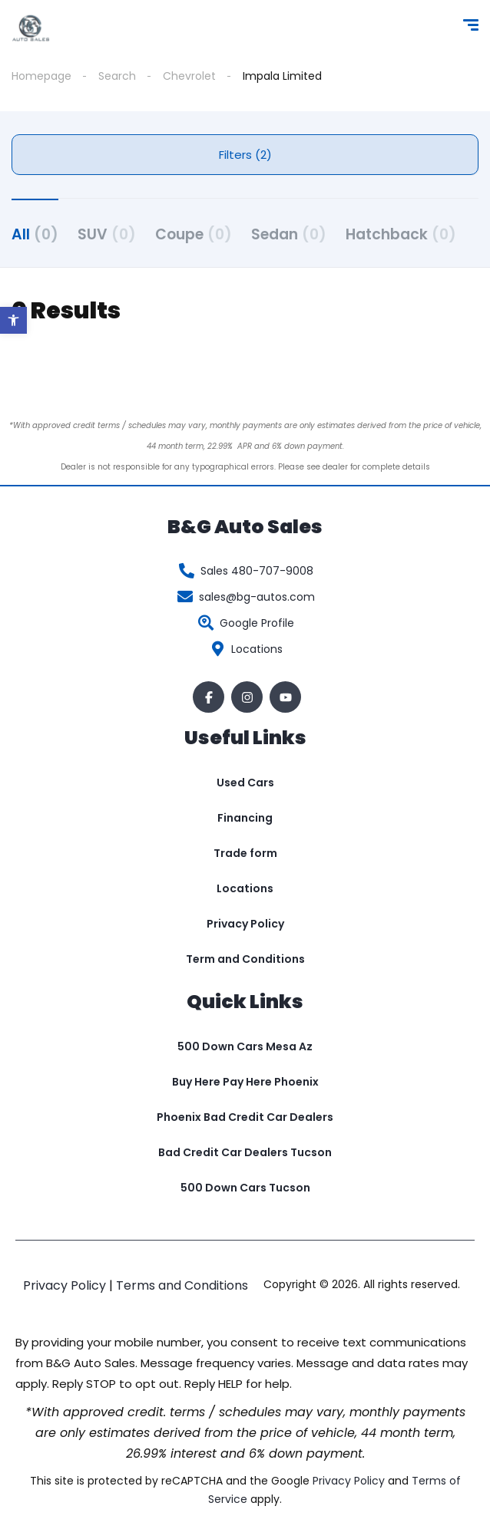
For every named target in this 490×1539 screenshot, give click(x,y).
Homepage (41, 76)
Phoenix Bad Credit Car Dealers (245, 1117)
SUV (107, 234)
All (35, 234)
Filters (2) (245, 155)
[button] (13, 320)
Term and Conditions (245, 959)
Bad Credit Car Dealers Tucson (245, 1152)
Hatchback (401, 234)
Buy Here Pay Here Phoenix (245, 1081)
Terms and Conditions (182, 1285)
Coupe (193, 234)
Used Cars (245, 782)
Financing (245, 818)
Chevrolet (189, 76)
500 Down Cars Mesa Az (245, 1046)
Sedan (288, 234)
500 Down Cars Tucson (245, 1187)
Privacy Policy (245, 923)
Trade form (245, 853)
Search (117, 76)
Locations (245, 888)
